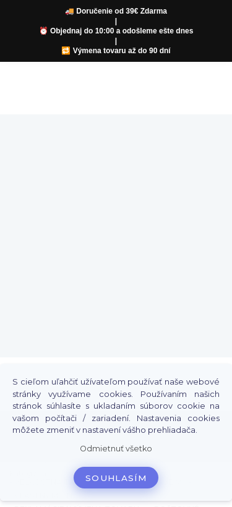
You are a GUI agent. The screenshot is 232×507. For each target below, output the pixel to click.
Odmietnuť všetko (116, 448)
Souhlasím (116, 478)
